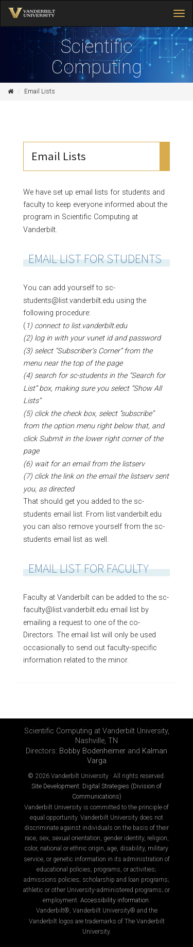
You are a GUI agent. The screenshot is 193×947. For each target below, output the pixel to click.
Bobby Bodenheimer (92, 751)
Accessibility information (114, 900)
